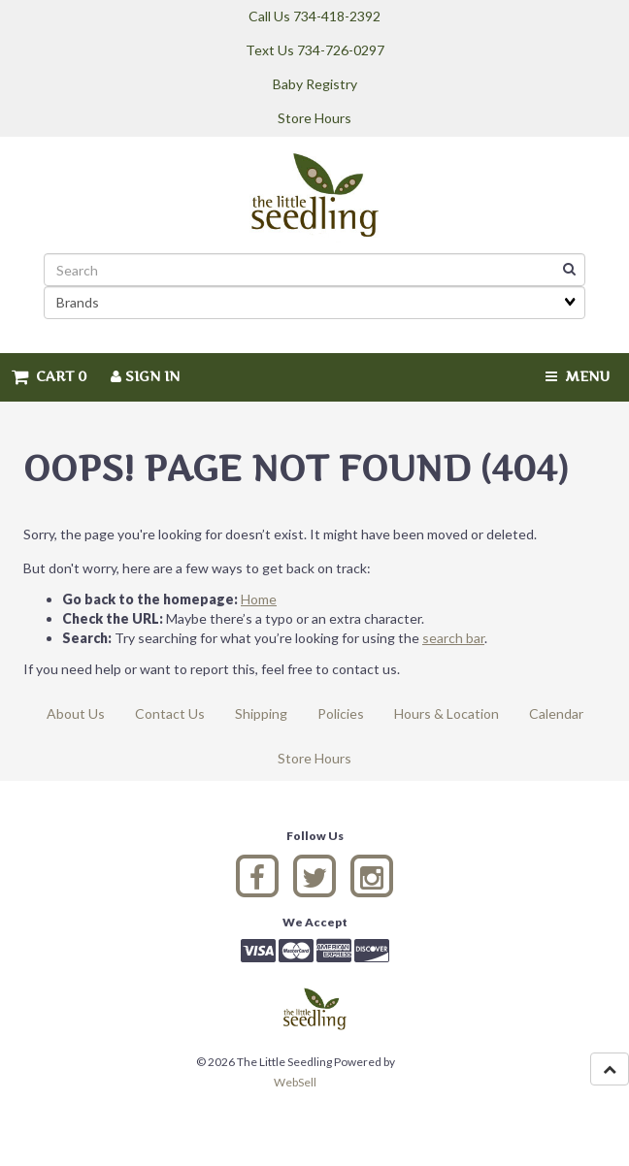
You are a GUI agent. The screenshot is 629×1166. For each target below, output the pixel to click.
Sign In (145, 376)
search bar (453, 638)
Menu (578, 376)
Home (259, 599)
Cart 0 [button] (49, 376)
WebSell (295, 1082)
